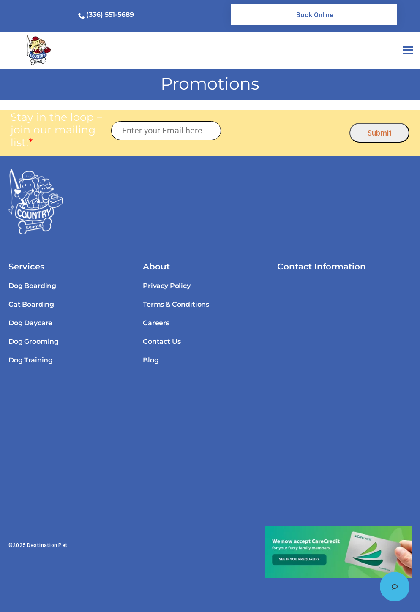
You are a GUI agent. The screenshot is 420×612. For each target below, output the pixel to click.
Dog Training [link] (30, 360)
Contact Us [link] (161, 341)
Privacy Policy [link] (167, 286)
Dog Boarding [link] (32, 286)
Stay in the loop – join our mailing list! (56, 130)
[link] (314, 14)
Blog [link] (150, 360)
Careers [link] (156, 323)
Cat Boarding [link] (31, 304)
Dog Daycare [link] (30, 323)
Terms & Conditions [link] (176, 304)
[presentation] (285, 130)
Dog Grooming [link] (33, 341)
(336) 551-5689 (110, 15)
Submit (379, 133)
